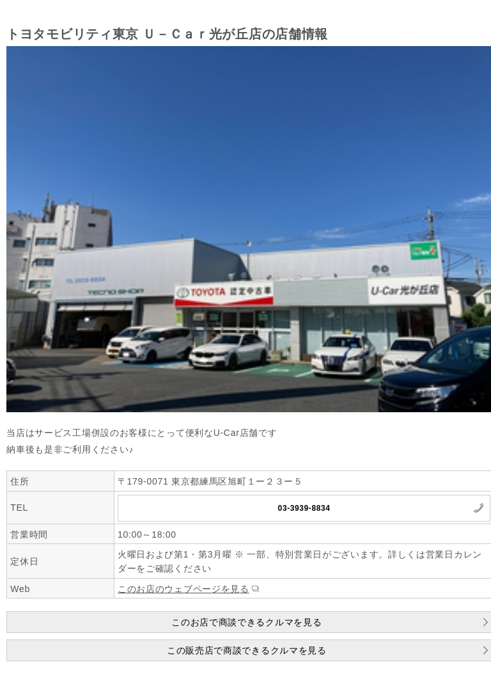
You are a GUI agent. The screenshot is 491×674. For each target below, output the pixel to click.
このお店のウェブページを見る (183, 589)
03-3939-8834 (304, 508)
